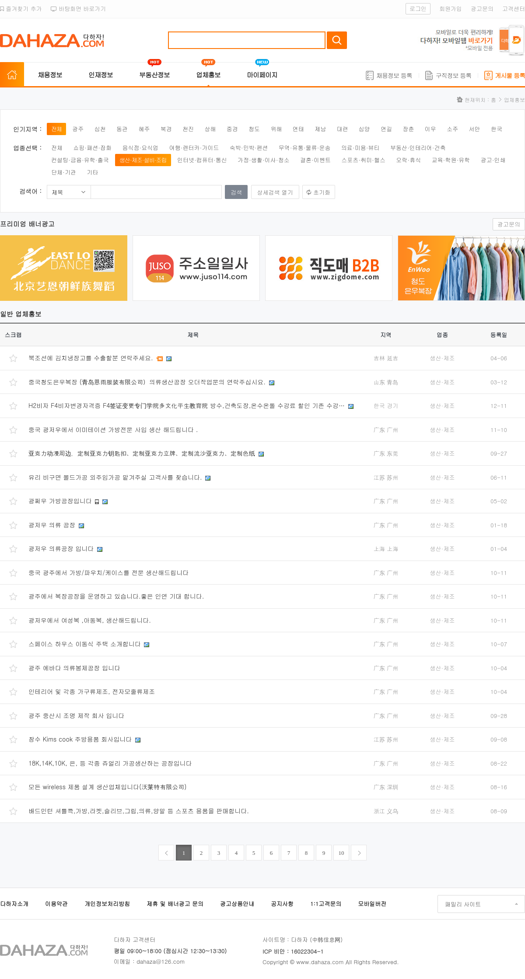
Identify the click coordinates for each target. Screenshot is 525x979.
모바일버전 (372, 903)
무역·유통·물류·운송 (305, 147)
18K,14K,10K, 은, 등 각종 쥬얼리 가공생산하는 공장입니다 (110, 763)
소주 (452, 129)
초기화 (321, 192)
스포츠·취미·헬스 (363, 160)
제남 (320, 129)
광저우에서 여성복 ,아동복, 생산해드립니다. (89, 620)
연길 (386, 129)
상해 (210, 129)
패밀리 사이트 (463, 904)
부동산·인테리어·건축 (418, 147)
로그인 (418, 8)
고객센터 (513, 8)
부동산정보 (154, 74)
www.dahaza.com (319, 962)
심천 (100, 129)
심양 (364, 129)
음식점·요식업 (140, 147)
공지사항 (282, 903)
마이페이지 (262, 74)
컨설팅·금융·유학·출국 (80, 160)
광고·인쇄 (493, 160)
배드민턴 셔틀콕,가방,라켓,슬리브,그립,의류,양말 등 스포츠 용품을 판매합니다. (138, 810)
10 (341, 853)
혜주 (144, 129)
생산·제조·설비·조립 (143, 160)
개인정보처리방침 (107, 903)
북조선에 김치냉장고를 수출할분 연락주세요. (91, 357)
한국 (496, 129)
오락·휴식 (408, 160)
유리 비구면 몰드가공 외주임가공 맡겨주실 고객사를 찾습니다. (116, 477)
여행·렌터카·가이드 (194, 147)
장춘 (408, 129)
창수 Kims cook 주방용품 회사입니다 (81, 739)
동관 (122, 129)
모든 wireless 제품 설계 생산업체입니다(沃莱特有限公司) (107, 786)
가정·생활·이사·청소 (264, 160)
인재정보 (100, 74)
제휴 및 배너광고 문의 (175, 903)
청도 (254, 129)
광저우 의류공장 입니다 (62, 548)
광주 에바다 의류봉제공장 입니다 (74, 667)
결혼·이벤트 (315, 160)
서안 (474, 129)
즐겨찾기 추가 (21, 8)
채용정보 (50, 74)
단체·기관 (63, 172)
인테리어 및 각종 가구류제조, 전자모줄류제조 (91, 691)
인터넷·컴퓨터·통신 (202, 160)
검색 (337, 40)
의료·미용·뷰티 (360, 147)
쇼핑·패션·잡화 (92, 147)
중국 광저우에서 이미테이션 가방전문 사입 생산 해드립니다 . (113, 429)
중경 (232, 129)
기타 (92, 172)
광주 (78, 129)
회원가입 (450, 8)
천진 (188, 129)
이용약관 (56, 903)
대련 (342, 129)
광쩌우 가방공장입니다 (61, 500)
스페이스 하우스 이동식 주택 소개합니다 (85, 643)
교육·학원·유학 (451, 160)
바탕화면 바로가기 (78, 8)
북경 (166, 129)
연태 (298, 129)
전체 (56, 129)
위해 (276, 129)
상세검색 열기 (275, 192)
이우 (430, 129)
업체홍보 (208, 74)
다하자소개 (14, 903)
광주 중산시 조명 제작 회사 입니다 (76, 715)
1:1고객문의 (325, 903)
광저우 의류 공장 (52, 524)
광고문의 (482, 8)
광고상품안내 (237, 903)
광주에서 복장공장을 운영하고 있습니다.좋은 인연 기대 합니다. (116, 596)
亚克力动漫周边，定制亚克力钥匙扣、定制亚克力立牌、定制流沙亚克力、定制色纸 (142, 453)
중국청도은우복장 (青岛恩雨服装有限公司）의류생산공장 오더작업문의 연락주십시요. (148, 381)
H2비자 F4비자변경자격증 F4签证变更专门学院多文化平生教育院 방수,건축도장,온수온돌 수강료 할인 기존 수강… (187, 405)
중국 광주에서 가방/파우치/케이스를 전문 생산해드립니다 (108, 572)
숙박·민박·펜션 (249, 147)
